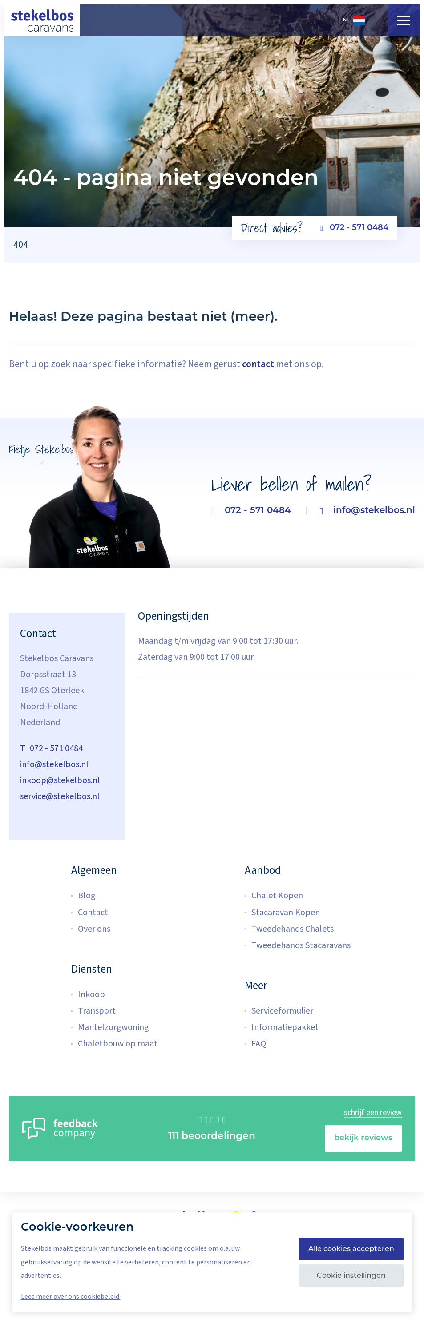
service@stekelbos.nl (60, 796)
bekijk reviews (363, 1138)
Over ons (94, 929)
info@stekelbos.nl (367, 510)
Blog (87, 895)
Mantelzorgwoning (113, 1027)
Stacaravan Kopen (285, 912)
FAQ (258, 1044)
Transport (97, 1011)
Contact (93, 912)
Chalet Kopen (277, 895)
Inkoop (91, 994)
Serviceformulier (282, 1011)
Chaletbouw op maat (117, 1044)
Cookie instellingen (351, 1275)
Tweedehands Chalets (292, 929)
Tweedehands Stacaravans (301, 945)
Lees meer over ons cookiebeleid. (71, 1296)
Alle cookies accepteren (351, 1248)
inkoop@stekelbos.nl (60, 780)
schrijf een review (373, 1112)
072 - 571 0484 (354, 228)
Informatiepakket (285, 1027)
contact (258, 364)
